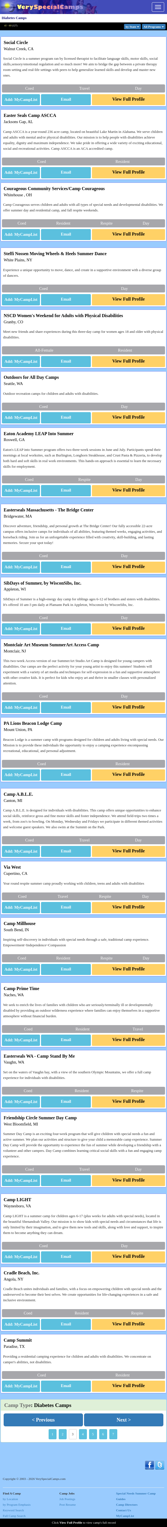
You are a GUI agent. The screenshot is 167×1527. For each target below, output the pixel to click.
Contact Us (123, 1510)
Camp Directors (127, 1504)
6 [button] (103, 1434)
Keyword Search (13, 1510)
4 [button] (83, 1434)
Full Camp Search (14, 1515)
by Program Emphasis (17, 1504)
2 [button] (63, 1434)
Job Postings (67, 1499)
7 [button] (113, 1434)
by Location (10, 1499)
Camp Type (17, 1405)
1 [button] (52, 1434)
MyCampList (125, 1515)
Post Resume (67, 1504)
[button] (66, 99)
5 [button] (93, 1434)
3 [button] (73, 1434)
